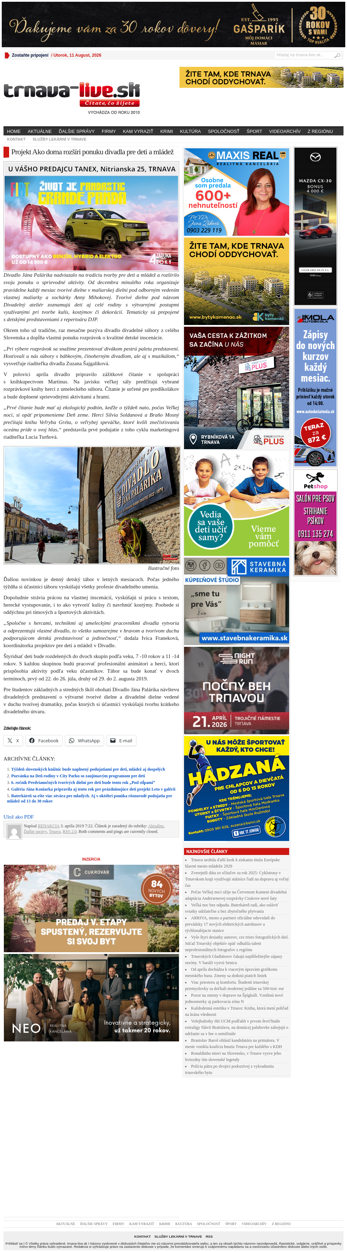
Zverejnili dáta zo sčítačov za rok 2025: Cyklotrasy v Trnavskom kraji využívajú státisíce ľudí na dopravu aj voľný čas (237, 879)
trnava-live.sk (77, 1243)
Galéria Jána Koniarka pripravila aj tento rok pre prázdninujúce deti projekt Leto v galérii (93, 789)
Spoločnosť (223, 131)
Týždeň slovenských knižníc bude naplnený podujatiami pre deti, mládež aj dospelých (88, 769)
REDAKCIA (49, 825)
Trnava (55, 831)
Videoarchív (285, 131)
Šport (255, 131)
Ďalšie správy (77, 131)
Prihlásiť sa (14, 1243)
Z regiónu (320, 131)
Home (14, 131)
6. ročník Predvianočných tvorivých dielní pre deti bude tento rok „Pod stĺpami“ (83, 782)
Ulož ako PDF (19, 817)
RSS (209, 1236)
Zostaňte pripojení (30, 55)
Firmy (109, 131)
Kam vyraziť (138, 131)
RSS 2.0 (70, 831)
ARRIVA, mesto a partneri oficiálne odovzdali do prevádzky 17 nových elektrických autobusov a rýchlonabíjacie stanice (230, 924)
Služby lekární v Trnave (60, 139)
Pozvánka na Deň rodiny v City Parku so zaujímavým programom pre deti (78, 775)
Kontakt (16, 139)
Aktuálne (40, 131)
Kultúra (190, 131)
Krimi (166, 131)
